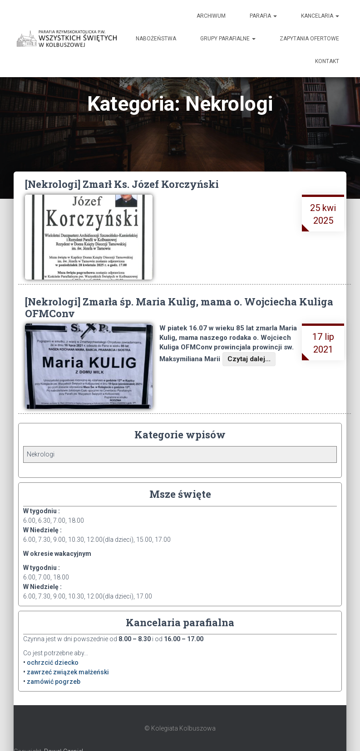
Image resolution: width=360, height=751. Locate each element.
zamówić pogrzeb (53, 681)
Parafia (263, 16)
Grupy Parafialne (228, 38)
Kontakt (327, 61)
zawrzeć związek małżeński (68, 672)
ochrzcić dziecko (53, 662)
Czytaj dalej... (249, 359)
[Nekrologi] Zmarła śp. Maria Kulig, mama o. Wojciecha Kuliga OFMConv (179, 307)
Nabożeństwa (156, 38)
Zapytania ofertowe (309, 38)
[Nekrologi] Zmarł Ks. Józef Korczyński (122, 184)
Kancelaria (320, 16)
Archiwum (211, 16)
